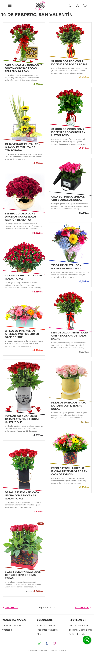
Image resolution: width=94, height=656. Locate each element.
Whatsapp (7, 629)
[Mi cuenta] (77, 5)
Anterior (10, 607)
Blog (39, 634)
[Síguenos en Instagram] (54, 643)
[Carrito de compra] (85, 5)
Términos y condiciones (80, 629)
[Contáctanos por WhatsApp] (39, 643)
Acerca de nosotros (46, 625)
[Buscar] (70, 5)
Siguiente (83, 607)
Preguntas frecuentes (48, 629)
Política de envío (77, 634)
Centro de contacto (11, 625)
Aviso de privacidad (78, 625)
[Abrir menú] (9, 5)
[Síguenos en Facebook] (47, 643)
